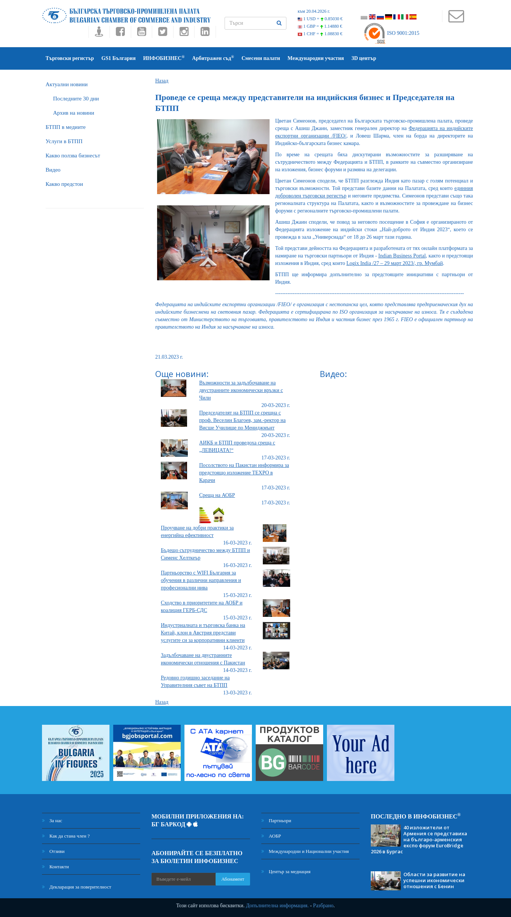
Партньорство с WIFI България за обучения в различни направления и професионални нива (201, 580)
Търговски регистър (70, 58)
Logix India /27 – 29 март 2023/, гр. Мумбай (394, 263)
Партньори (276, 820)
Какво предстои (64, 184)
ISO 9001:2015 (391, 33)
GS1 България (119, 58)
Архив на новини (73, 113)
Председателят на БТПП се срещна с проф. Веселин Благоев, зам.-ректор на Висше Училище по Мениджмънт (242, 420)
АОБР (271, 836)
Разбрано (323, 905)
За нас (52, 820)
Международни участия (316, 58)
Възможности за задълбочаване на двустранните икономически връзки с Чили (241, 390)
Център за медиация (286, 871)
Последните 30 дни (76, 99)
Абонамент (232, 879)
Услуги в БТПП (64, 141)
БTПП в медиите (66, 127)
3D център (363, 58)
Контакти (55, 866)
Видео (53, 170)
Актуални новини (67, 84)
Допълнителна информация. (277, 905)
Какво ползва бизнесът (73, 156)
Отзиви (53, 851)
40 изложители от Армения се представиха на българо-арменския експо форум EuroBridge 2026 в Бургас (419, 839)
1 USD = (320, 18)
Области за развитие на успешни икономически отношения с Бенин (434, 880)
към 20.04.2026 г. (314, 11)
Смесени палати (260, 58)
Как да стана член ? (66, 836)
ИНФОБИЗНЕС (164, 58)
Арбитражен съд (213, 58)
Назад (161, 81)
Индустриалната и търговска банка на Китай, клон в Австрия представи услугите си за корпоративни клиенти (203, 632)
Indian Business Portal (402, 256)
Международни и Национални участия (305, 851)
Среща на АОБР (217, 495)
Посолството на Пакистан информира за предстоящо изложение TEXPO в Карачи (244, 472)
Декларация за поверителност (76, 887)
